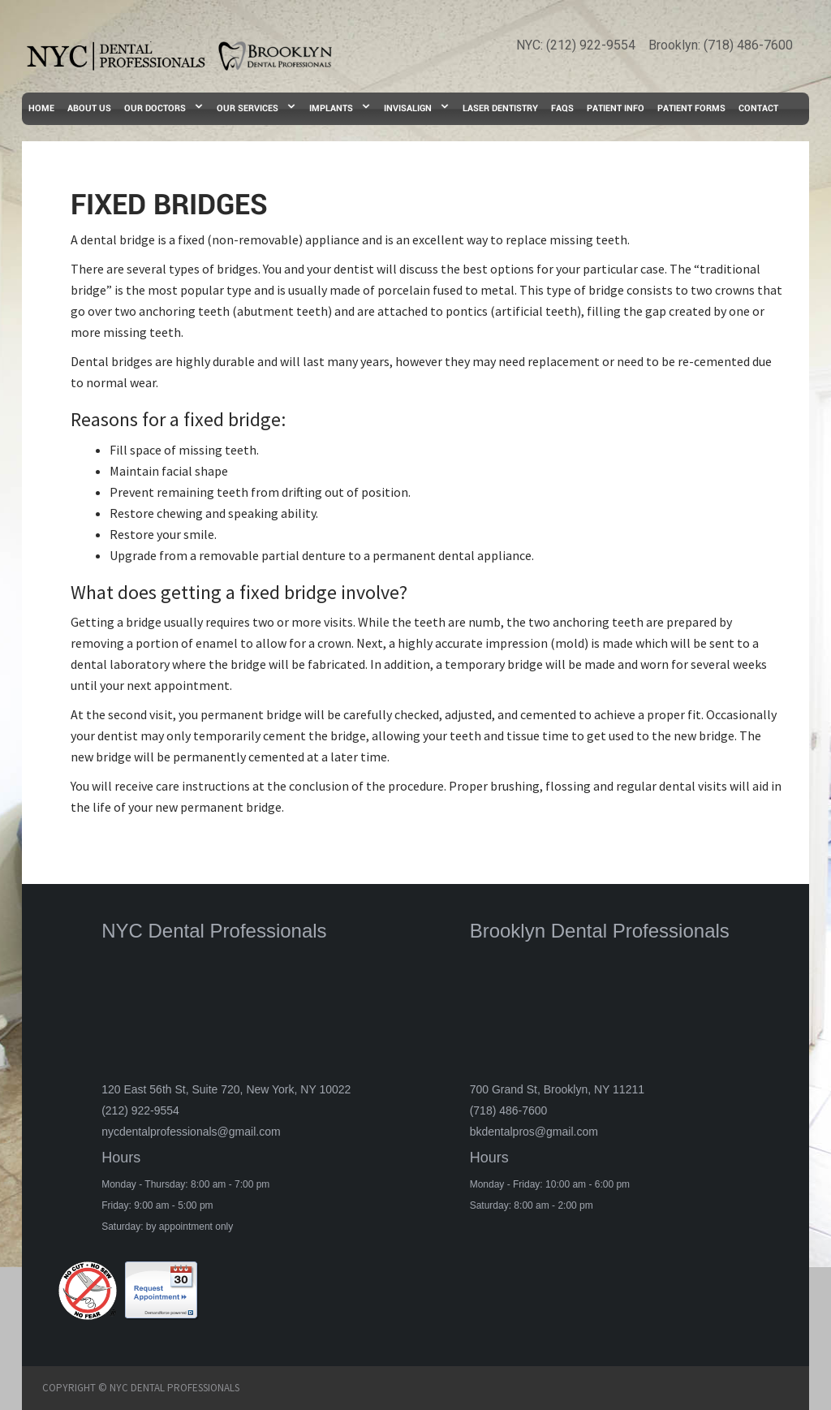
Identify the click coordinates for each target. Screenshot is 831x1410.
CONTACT (758, 108)
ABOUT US (89, 108)
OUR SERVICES (247, 108)
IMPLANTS (331, 108)
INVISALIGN (408, 108)
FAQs (562, 108)
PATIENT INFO (615, 108)
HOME (41, 108)
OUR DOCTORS (155, 108)
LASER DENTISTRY (500, 108)
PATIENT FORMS (691, 108)
